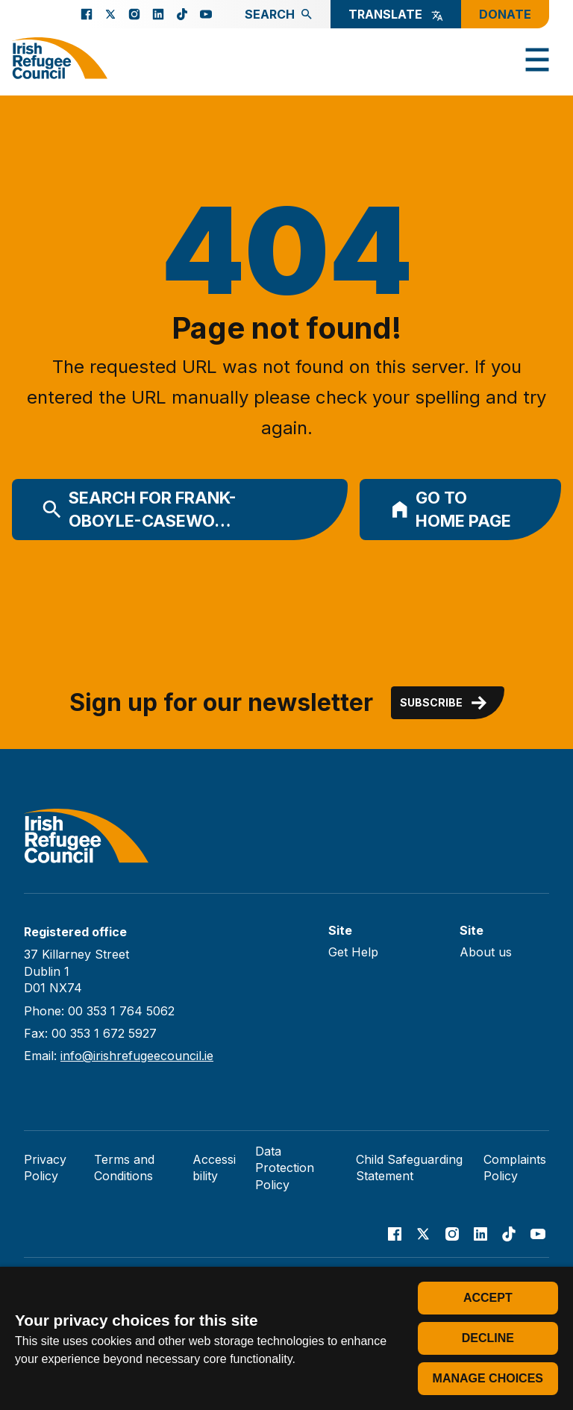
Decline (488, 1338)
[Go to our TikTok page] (182, 14)
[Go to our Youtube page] (206, 14)
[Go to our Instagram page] (134, 14)
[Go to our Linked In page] (158, 14)
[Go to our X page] (110, 14)
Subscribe (444, 702)
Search (279, 14)
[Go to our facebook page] (87, 14)
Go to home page (450, 509)
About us (486, 951)
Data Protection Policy (284, 1168)
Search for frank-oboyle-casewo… (139, 509)
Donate (505, 14)
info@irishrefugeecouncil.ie (136, 1055)
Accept (488, 1297)
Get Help (353, 951)
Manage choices (488, 1378)
